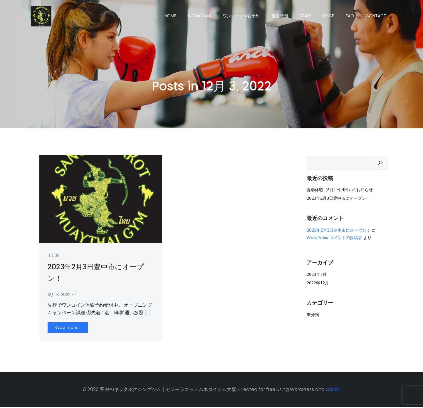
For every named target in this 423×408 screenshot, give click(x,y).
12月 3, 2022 (59, 295)
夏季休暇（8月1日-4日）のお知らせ (339, 189)
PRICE (328, 16)
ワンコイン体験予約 (241, 16)
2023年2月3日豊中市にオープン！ (338, 198)
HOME (171, 16)
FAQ (350, 16)
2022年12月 (317, 282)
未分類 (54, 255)
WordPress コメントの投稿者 (334, 237)
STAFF (306, 16)
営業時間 (280, 16)
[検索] (381, 162)
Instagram (199, 16)
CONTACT (376, 16)
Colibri (333, 390)
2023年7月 (316, 274)
